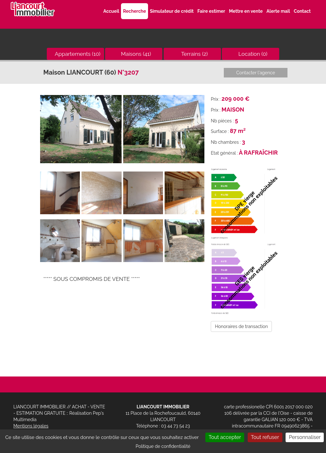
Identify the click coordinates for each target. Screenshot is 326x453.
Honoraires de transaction (241, 326)
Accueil (111, 11)
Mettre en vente (246, 11)
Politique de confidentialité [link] (163, 446)
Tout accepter (225, 437)
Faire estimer (211, 11)
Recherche (134, 11)
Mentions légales (30, 425)
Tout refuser (265, 437)
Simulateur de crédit (172, 11)
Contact (302, 11)
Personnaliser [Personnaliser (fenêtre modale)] (305, 437)
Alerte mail (278, 11)
